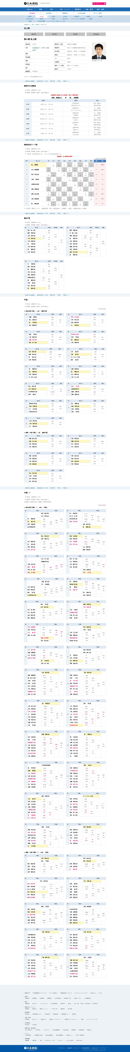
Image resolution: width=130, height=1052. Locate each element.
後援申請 (63, 1008)
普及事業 (74, 1029)
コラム (100, 993)
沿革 (41, 1040)
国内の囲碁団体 (49, 1035)
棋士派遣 (70, 1008)
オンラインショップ (80, 993)
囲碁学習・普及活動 (30, 1028)
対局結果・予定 (67, 998)
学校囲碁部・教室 (38, 1035)
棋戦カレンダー (77, 998)
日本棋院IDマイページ (39, 993)
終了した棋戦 (98, 13)
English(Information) (45, 3)
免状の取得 (65, 1029)
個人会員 (27, 1024)
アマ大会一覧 (54, 1008)
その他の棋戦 (81, 13)
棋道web (43, 1019)
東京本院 (27, 1014)
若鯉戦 (90, 19)
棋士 (26, 1001)
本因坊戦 (76, 16)
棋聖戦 (30, 16)
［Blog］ (82, 1003)
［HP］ (78, 1003)
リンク (27, 1033)
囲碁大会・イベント (30, 1007)
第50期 (75, 34)
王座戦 (53, 16)
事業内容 (34, 1040)
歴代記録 (96, 34)
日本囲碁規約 (88, 998)
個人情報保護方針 (86, 1048)
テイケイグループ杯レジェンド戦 (56, 21)
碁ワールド (34, 1019)
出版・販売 (28, 1017)
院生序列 (63, 1003)
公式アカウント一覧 (49, 1040)
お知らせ (93, 993)
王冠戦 (30, 21)
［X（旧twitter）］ (95, 1003)
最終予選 (52, 81)
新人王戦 (65, 19)
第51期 (54, 34)
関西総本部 (55, 1014)
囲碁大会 (34, 1008)
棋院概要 (27, 1038)
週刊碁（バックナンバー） (56, 1019)
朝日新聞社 (35, 47)
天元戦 (65, 16)
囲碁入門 (27, 993)
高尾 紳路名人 (57, 98)
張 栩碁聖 (73, 98)
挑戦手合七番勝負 (30, 81)
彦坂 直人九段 (35, 194)
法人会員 (34, 1024)
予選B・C (65, 81)
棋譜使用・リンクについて (74, 1048)
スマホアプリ (46, 1029)
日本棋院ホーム (27, 24)
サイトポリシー (62, 1048)
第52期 (34, 34)
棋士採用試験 (54, 1003)
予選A (58, 81)
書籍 (82, 1019)
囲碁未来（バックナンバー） (71, 1019)
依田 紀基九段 (35, 189)
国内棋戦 (32, 13)
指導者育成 (81, 1029)
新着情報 (27, 998)
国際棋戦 (65, 13)
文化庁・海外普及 (80, 1035)
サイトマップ (103, 1048)
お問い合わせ (79, 1040)
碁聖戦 (88, 16)
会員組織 (27, 1022)
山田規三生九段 (35, 184)
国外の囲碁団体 (59, 1035)
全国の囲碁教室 (56, 1029)
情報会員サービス (65, 993)
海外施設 (74, 1014)
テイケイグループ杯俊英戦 (78, 19)
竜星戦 (41, 19)
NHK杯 (53, 19)
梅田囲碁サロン (65, 1014)
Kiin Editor (37, 1029)
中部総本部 (47, 1014)
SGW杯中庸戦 (41, 21)
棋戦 (33, 24)
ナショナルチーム (44, 1003)
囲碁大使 (89, 1029)
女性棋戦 (48, 13)
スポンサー (60, 1040)
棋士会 (69, 1003)
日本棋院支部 (28, 1035)
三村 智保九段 (35, 198)
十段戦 (100, 16)
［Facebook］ (87, 1003)
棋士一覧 (34, 1003)
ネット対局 (53, 993)
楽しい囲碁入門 (28, 1029)
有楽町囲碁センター (36, 1014)
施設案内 (27, 1012)
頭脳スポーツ (70, 1035)
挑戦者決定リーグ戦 (42, 81)
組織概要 (27, 1040)
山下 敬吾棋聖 (35, 169)
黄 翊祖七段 (35, 203)
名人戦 (41, 16)
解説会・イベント (44, 1008)
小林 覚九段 (35, 179)
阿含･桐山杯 (30, 19)
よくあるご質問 (69, 1040)
